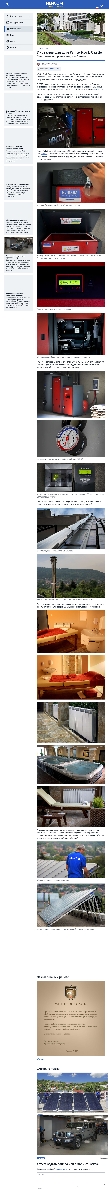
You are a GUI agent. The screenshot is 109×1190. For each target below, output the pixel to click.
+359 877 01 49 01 (51, 1180)
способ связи (62, 1131)
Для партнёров (89, 1180)
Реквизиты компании (91, 1177)
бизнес (41, 1059)
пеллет (44, 154)
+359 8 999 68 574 (51, 1175)
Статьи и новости (68, 1180)
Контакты (12, 47)
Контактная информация (92, 1175)
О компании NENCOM (70, 1175)
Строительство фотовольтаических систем (23, 1177)
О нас (11, 41)
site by (101, 1187)
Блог (10, 34)
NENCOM (98, 89)
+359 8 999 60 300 (51, 1177)
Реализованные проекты (71, 1177)
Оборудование (15, 22)
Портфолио (13, 28)
